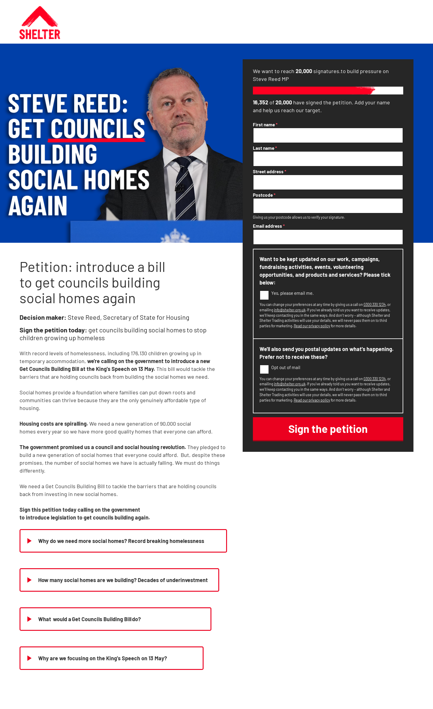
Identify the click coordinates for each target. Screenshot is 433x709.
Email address (269, 226)
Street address (269, 171)
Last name (265, 148)
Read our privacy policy (312, 326)
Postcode (264, 195)
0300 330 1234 (375, 304)
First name (265, 124)
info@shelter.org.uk (290, 310)
